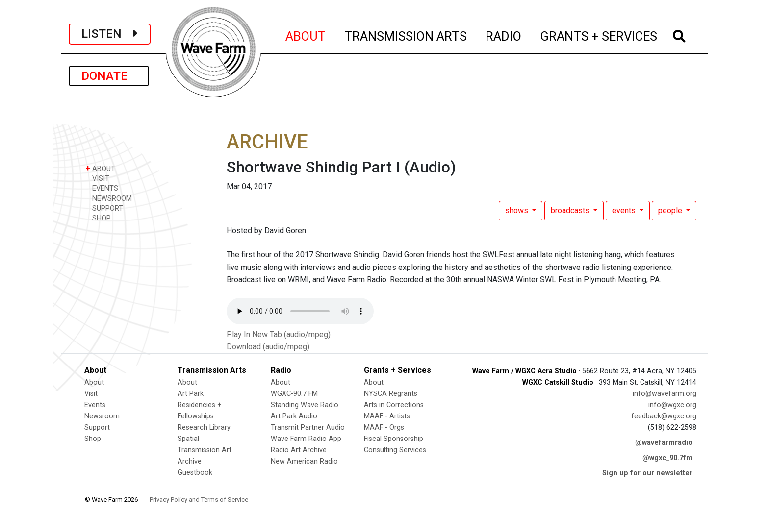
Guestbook (195, 472)
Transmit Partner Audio (308, 427)
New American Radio (304, 461)
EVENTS (101, 188)
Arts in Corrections (394, 405)
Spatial (188, 439)
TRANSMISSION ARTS (406, 35)
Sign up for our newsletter (647, 473)
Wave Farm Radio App (306, 439)
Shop (92, 439)
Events (94, 405)
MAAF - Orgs (384, 427)
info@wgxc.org (672, 405)
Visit (91, 394)
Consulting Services (395, 450)
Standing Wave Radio (304, 405)
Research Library (204, 427)
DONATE (108, 76)
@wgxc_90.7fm (667, 458)
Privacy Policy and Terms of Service (199, 499)
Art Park (191, 394)
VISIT (97, 178)
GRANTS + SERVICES (599, 35)
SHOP (98, 217)
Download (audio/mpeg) (268, 346)
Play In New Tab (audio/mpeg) (279, 334)
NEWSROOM (108, 198)
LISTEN (109, 34)
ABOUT (306, 35)
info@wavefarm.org (664, 394)
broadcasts (571, 210)
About (94, 382)
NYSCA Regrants (390, 394)
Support (97, 427)
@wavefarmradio (663, 443)
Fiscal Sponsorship (393, 439)
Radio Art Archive (299, 450)
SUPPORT (104, 208)
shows (517, 210)
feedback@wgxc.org (663, 416)
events (625, 210)
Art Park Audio (294, 416)
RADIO (504, 35)
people (671, 210)
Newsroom (102, 416)
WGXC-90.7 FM (294, 394)
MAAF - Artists (387, 416)
